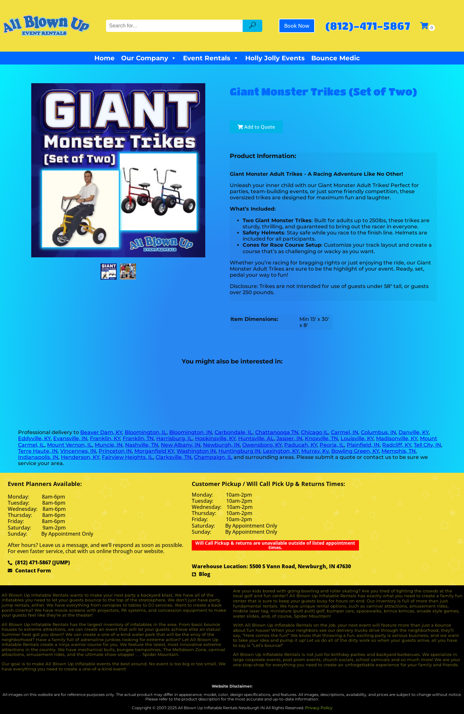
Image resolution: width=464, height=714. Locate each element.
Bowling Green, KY (355, 451)
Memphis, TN (399, 451)
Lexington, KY (281, 451)
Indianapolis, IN (38, 457)
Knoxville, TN (321, 438)
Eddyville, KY (34, 438)
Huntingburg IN (239, 451)
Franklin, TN (138, 438)
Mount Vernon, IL (69, 445)
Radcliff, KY (396, 445)
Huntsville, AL (256, 438)
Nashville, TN (141, 445)
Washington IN (196, 451)
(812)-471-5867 (367, 25)
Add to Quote (256, 127)
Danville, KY (414, 432)
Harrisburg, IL (174, 438)
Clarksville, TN (173, 457)
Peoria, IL (332, 445)
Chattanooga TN (276, 432)
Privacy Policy (319, 707)
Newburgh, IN (221, 445)
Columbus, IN (378, 432)
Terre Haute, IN (38, 451)
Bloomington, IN (190, 432)
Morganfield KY (154, 451)
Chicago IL (314, 432)
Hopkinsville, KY (215, 438)
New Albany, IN (180, 445)
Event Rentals (211, 58)
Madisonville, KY (396, 438)
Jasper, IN (289, 438)
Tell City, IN (427, 445)
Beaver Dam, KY (101, 432)
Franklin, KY (105, 438)
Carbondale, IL (234, 432)
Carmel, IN (344, 432)
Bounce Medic (335, 58)
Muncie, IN (108, 445)
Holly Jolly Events (275, 58)
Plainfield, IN (363, 445)
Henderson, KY (80, 457)
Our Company (149, 58)
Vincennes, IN (78, 451)
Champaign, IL (213, 457)
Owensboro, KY (262, 445)
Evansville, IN (70, 438)
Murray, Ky (315, 451)
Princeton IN (115, 451)
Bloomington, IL (146, 432)
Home (104, 58)
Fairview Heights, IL (127, 457)
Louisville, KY (357, 438)
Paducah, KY (300, 445)
